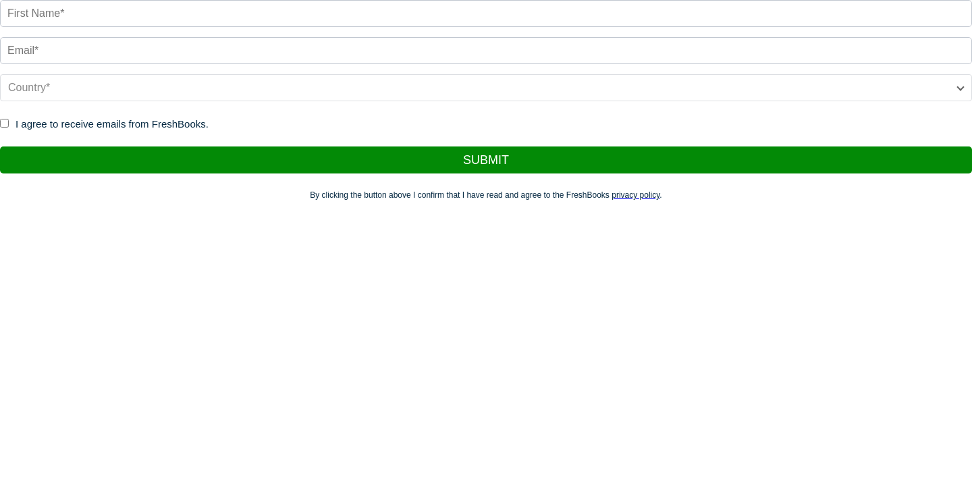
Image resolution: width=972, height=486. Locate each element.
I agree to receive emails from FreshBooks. (112, 124)
